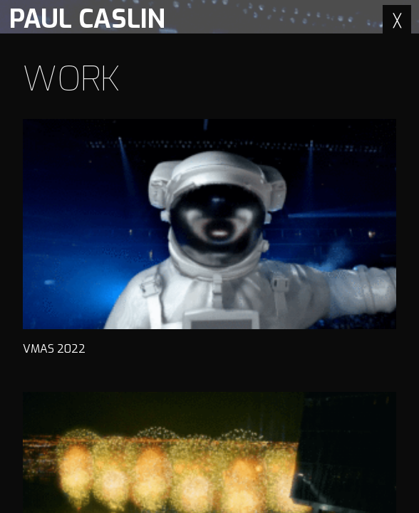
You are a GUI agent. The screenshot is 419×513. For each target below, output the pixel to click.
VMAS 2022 (209, 237)
